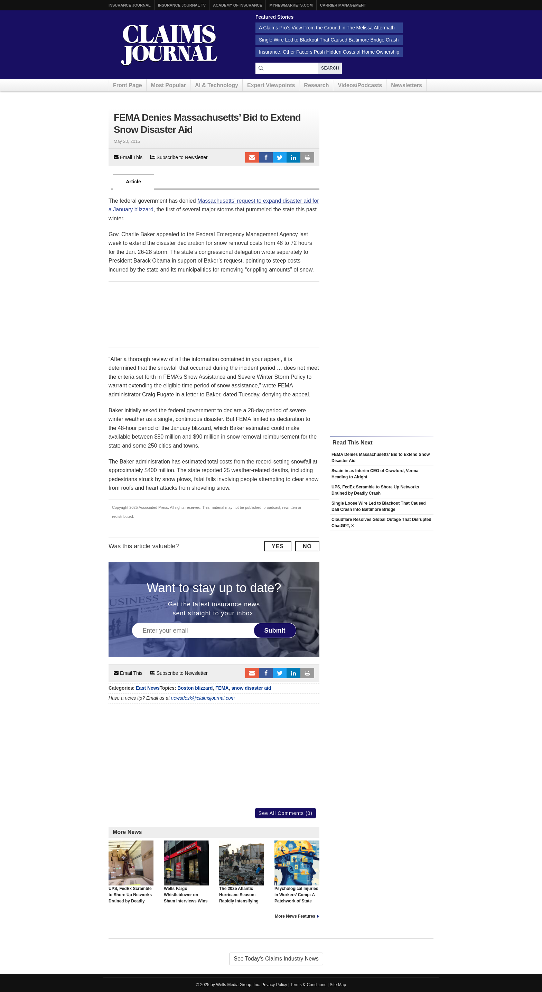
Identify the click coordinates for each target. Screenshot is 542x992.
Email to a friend (252, 157)
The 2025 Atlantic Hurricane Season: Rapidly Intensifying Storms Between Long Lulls (241, 878)
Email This (128, 157)
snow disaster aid (251, 688)
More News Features (295, 916)
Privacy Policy (274, 984)
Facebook (266, 157)
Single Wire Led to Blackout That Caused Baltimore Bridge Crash (329, 40)
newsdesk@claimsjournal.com (203, 698)
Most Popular (168, 85)
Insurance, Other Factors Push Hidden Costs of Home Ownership (329, 52)
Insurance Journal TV (182, 5)
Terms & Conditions (308, 984)
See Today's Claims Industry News (276, 959)
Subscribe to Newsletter (179, 157)
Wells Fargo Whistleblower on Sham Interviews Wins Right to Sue (186, 875)
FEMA (222, 688)
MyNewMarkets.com (290, 5)
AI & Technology (216, 85)
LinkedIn (293, 157)
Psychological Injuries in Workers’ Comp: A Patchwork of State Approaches (296, 875)
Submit (275, 630)
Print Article (307, 157)
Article (133, 181)
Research (316, 85)
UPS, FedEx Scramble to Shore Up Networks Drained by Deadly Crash (131, 875)
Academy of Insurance (237, 5)
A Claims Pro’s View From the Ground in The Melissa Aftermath (327, 27)
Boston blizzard (195, 688)
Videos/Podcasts (360, 85)
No (307, 546)
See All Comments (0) (285, 813)
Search (330, 68)
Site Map (338, 984)
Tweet (280, 157)
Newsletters (406, 85)
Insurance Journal (130, 5)
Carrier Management (343, 5)
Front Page (127, 85)
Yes (278, 546)
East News (148, 688)
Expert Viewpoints (271, 85)
